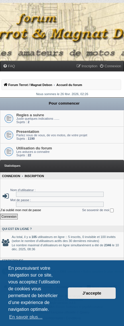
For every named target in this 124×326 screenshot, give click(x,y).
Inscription (34, 176)
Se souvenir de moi (98, 210)
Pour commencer (64, 103)
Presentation (27, 131)
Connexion (11, 176)
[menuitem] (9, 66)
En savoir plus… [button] (26, 317)
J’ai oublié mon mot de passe (20, 210)
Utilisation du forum (34, 148)
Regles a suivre (30, 115)
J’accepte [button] (91, 293)
